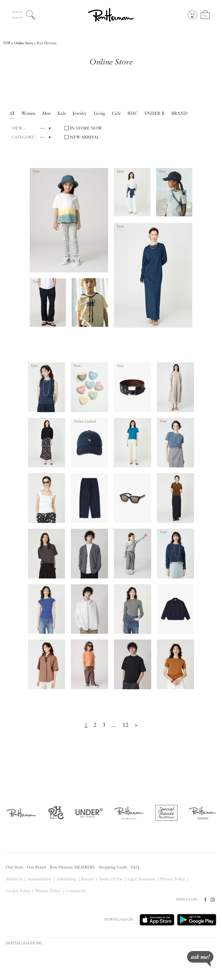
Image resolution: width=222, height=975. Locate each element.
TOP (6, 43)
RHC (132, 114)
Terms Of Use (111, 879)
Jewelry (80, 114)
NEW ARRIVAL (84, 137)
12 (125, 725)
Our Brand (36, 867)
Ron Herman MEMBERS (72, 867)
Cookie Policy (18, 891)
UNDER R (155, 114)
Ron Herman (47, 43)
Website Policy (48, 891)
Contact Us (75, 891)
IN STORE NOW (86, 128)
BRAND (179, 114)
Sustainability (39, 879)
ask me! (200, 958)
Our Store (14, 867)
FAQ (135, 867)
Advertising (66, 879)
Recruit (87, 879)
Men (46, 114)
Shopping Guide (113, 867)
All (12, 114)
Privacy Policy (172, 879)
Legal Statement (141, 879)
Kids (62, 114)
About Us (14, 879)
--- (42, 128)
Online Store (23, 43)
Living (100, 114)
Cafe (116, 114)
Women (28, 114)
